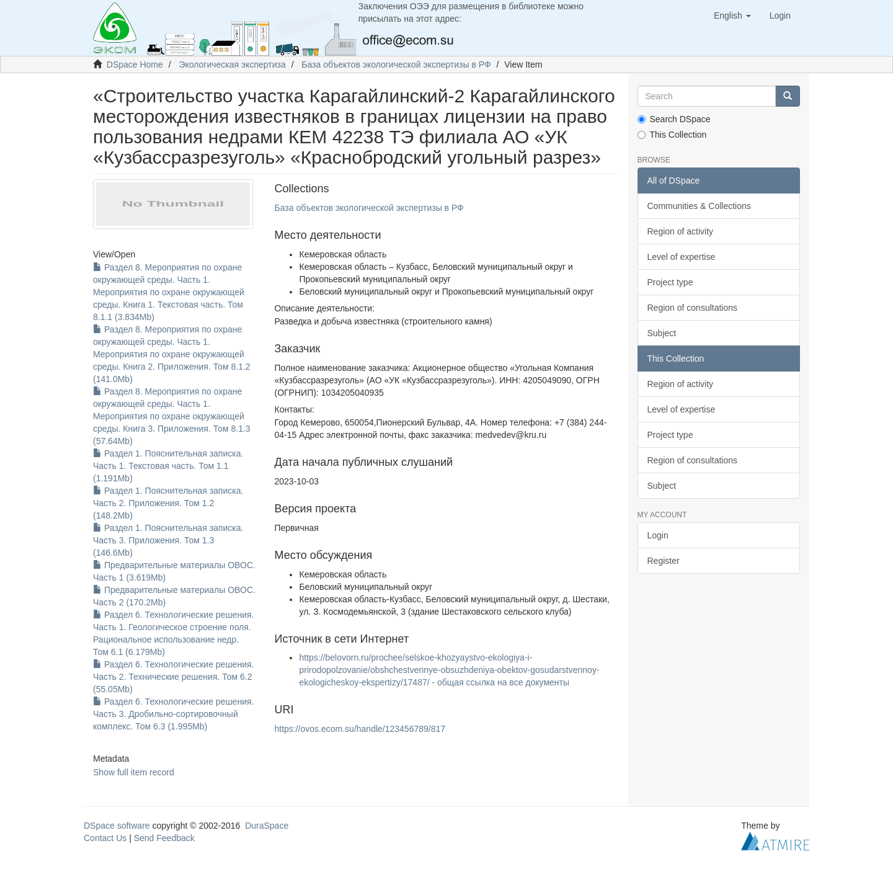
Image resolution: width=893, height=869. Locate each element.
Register (663, 561)
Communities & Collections (699, 206)
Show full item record (133, 772)
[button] (732, 15)
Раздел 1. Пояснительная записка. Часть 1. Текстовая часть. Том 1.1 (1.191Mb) (168, 465)
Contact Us (105, 838)
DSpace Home (135, 64)
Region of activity (680, 231)
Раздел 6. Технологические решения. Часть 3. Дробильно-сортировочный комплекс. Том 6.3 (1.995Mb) (173, 714)
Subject (662, 333)
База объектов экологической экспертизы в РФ (396, 64)
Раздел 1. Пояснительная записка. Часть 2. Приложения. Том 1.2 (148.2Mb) (168, 503)
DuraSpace (266, 826)
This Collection (672, 135)
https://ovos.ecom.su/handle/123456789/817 (359, 729)
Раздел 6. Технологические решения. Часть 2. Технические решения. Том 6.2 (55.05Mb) (173, 676)
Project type (670, 282)
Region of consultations (692, 308)
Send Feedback (164, 838)
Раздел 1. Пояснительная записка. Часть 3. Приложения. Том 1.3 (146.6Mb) (168, 540)
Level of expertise (681, 257)
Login (658, 535)
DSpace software (117, 826)
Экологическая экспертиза (232, 64)
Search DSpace (674, 119)
